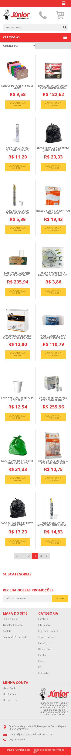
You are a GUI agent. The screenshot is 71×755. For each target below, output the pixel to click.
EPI (39, 667)
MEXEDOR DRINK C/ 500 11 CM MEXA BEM (53, 211)
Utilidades (43, 673)
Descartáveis (45, 649)
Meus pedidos (10, 700)
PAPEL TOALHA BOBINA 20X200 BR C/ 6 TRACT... (17, 274)
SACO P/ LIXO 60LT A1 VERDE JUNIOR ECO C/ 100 (17, 461)
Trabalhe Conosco (13, 625)
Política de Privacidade (15, 637)
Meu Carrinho (10, 694)
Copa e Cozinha (46, 637)
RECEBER (60, 598)
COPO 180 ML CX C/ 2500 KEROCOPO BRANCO (53, 399)
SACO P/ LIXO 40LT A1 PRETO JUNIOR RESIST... (52, 149)
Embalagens (44, 643)
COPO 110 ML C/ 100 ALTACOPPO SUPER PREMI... (52, 524)
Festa (41, 661)
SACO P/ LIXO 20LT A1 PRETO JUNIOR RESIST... (17, 524)
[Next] (47, 556)
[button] (60, 15)
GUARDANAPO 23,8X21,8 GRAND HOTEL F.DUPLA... (17, 336)
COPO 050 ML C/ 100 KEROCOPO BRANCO (17, 211)
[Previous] (17, 556)
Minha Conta (9, 688)
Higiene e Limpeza (48, 631)
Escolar (42, 655)
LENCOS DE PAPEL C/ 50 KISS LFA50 (17, 86)
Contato (7, 631)
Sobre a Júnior (10, 619)
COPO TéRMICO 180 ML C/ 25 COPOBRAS (17, 399)
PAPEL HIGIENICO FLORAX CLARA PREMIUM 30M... (52, 86)
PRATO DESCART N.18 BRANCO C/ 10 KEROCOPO (53, 274)
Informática (44, 625)
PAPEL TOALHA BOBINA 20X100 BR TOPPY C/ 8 (53, 336)
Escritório (43, 619)
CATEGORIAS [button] (35, 37)
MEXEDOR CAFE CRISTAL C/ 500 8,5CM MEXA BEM (53, 461)
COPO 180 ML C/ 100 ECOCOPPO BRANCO (17, 149)
